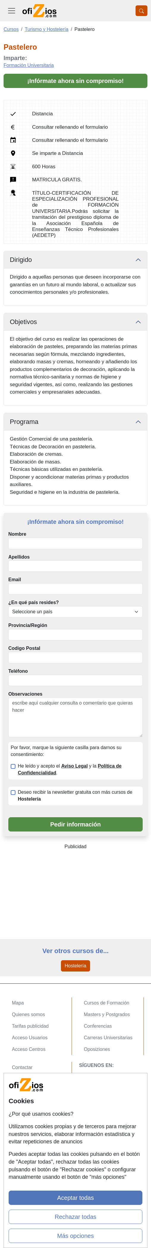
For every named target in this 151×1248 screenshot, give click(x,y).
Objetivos (23, 322)
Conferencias (98, 1026)
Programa (24, 421)
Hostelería (75, 965)
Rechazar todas (75, 1217)
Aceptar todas (75, 1197)
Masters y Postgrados (107, 1014)
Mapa (18, 1002)
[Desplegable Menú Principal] (12, 10)
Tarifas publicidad (30, 1026)
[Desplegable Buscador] (141, 10)
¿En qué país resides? (33, 602)
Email (14, 579)
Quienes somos (28, 1014)
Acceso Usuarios (30, 1037)
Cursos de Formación (106, 1002)
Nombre (17, 534)
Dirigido (21, 259)
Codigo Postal (24, 648)
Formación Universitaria (29, 65)
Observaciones (25, 694)
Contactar (22, 1067)
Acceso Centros (28, 1049)
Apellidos (19, 556)
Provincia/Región (27, 625)
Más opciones (75, 1236)
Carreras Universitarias (108, 1037)
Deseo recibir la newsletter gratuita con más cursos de (75, 795)
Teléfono (18, 671)
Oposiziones (97, 1049)
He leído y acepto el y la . (70, 769)
